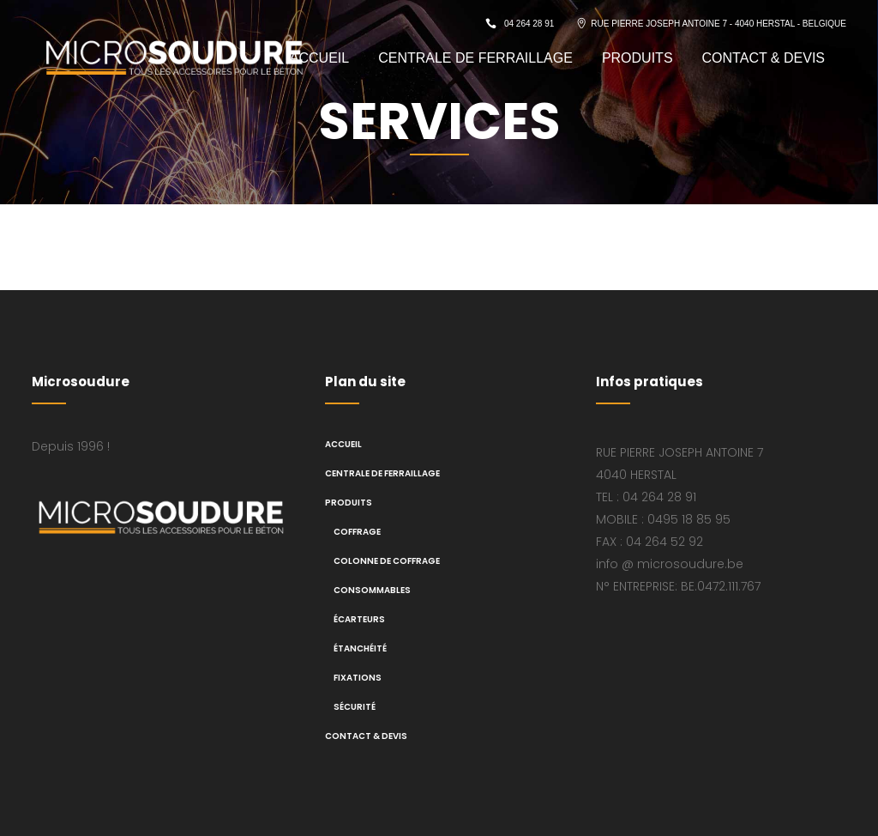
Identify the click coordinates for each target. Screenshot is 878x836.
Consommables (372, 590)
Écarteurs (359, 619)
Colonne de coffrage (387, 560)
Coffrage (357, 531)
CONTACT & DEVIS (366, 736)
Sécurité (355, 706)
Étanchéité (360, 648)
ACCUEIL (343, 444)
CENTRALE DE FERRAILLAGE (382, 473)
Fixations (358, 677)
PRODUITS (348, 502)
